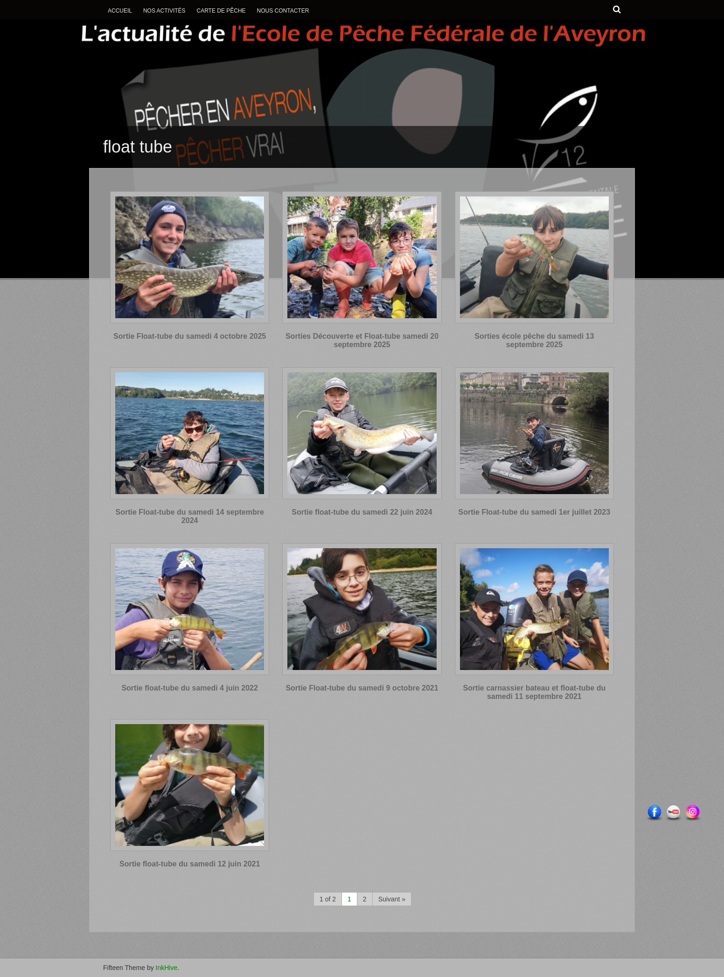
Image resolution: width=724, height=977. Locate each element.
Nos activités (164, 10)
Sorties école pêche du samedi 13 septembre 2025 (534, 340)
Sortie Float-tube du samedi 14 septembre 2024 (190, 516)
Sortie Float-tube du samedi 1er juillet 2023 (534, 512)
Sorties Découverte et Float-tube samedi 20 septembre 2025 (362, 340)
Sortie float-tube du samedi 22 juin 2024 (362, 512)
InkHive (167, 967)
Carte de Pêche (220, 10)
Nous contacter (283, 10)
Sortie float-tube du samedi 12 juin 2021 (189, 864)
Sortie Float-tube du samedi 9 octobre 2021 (361, 688)
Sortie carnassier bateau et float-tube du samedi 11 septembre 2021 (534, 692)
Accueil (120, 10)
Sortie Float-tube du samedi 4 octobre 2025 (189, 336)
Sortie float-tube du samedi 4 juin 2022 (189, 688)
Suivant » (391, 899)
